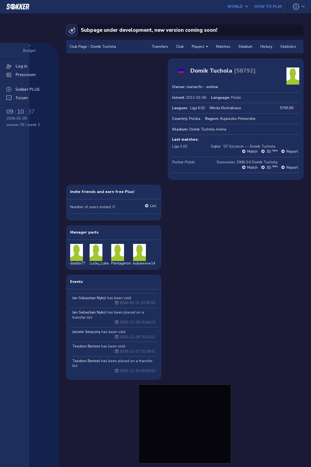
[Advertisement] (185, 423)
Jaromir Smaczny (86, 331)
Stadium (245, 46)
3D (272, 151)
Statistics (288, 46)
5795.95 (286, 107)
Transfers (159, 46)
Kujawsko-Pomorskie (238, 118)
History (266, 46)
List (153, 205)
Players (200, 46)
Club (180, 46)
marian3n (194, 86)
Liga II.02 (197, 107)
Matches (223, 46)
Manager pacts (84, 232)
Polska (194, 118)
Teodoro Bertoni (86, 346)
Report (292, 151)
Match (252, 151)
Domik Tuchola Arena (207, 129)
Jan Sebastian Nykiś (89, 297)
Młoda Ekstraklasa (225, 107)
